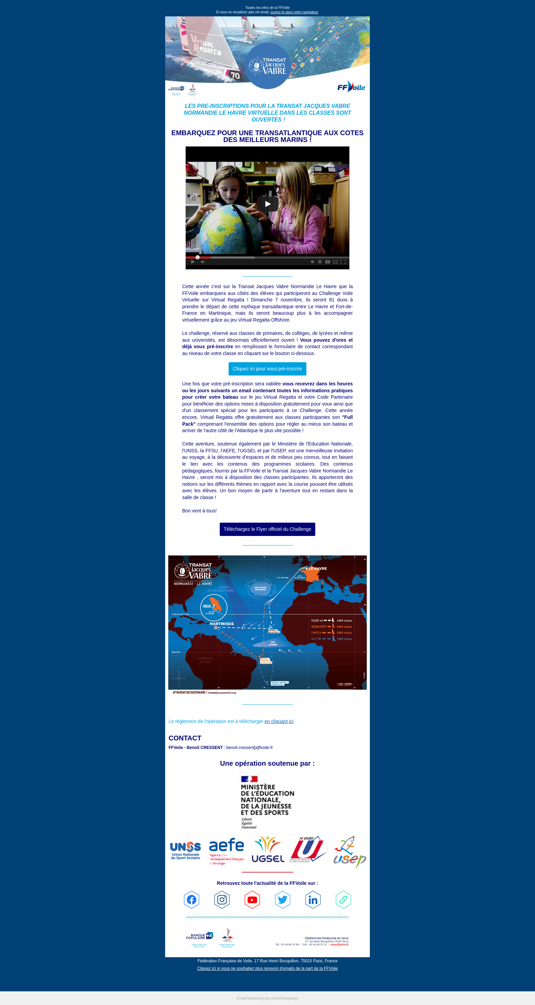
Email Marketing (250, 998)
